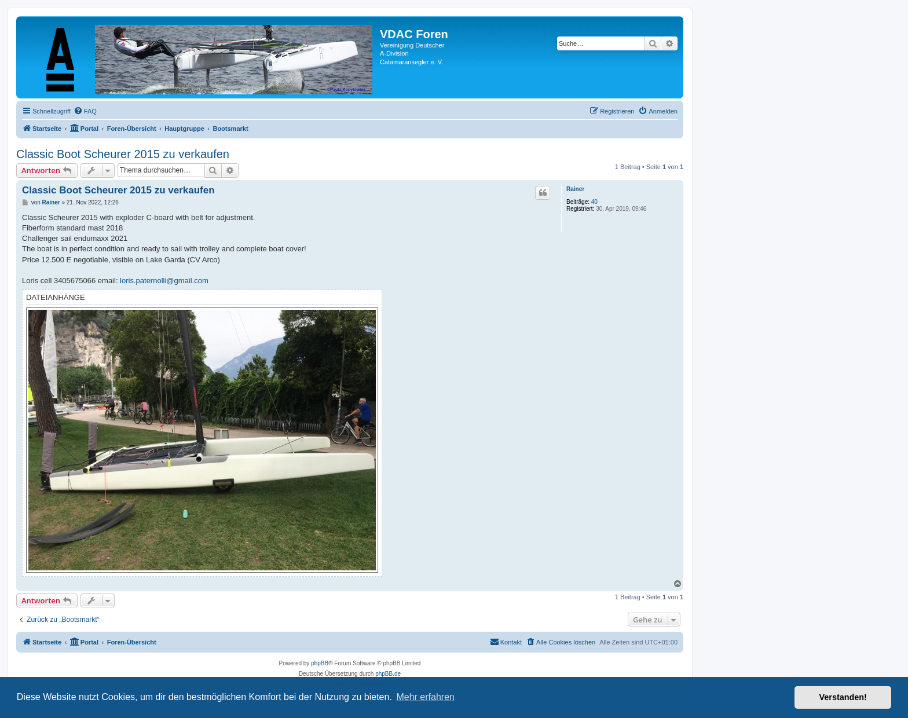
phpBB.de (388, 674)
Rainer (575, 189)
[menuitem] (85, 111)
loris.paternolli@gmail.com (164, 280)
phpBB (319, 663)
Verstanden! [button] (843, 697)
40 (594, 202)
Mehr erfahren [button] (425, 697)
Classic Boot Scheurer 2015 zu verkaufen (122, 154)
